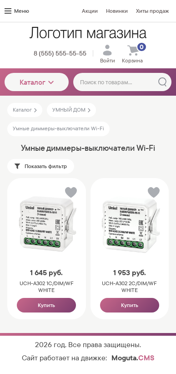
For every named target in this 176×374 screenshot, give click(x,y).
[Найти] (162, 82)
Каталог (37, 82)
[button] (70, 194)
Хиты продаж (152, 11)
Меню (17, 11)
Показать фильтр (41, 166)
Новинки (117, 11)
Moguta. (132, 358)
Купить (46, 305)
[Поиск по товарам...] (122, 82)
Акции (90, 11)
